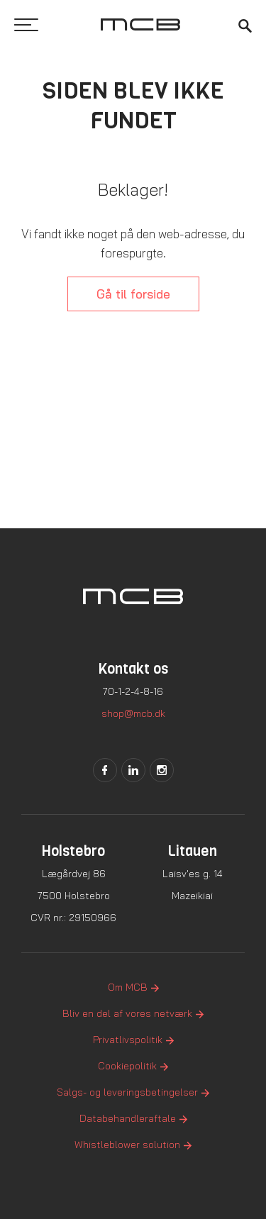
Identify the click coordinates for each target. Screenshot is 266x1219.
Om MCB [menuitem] (128, 987)
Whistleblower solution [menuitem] (127, 1144)
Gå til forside (133, 293)
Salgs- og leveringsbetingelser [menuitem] (127, 1092)
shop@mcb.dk (133, 713)
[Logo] (140, 24)
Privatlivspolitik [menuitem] (127, 1039)
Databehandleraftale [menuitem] (127, 1118)
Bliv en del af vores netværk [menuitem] (127, 1013)
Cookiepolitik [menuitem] (127, 1065)
